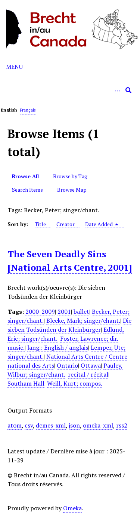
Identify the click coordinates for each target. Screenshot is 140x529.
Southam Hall (25, 383)
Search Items (27, 189)
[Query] (70, 90)
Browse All (25, 176)
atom (14, 425)
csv (29, 425)
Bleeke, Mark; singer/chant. (83, 320)
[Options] (117, 90)
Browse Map (72, 189)
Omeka (72, 508)
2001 (64, 311)
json (74, 425)
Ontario (67, 365)
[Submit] (128, 90)
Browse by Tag (70, 176)
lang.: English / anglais (57, 347)
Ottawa (91, 365)
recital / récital (88, 374)
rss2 (121, 425)
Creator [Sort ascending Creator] (65, 224)
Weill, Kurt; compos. (74, 383)
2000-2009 (40, 311)
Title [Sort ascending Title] (40, 224)
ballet (81, 311)
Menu (14, 67)
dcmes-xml (51, 425)
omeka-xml (98, 425)
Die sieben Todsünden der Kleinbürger (69, 325)
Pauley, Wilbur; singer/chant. (65, 369)
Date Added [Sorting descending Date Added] (102, 224)
